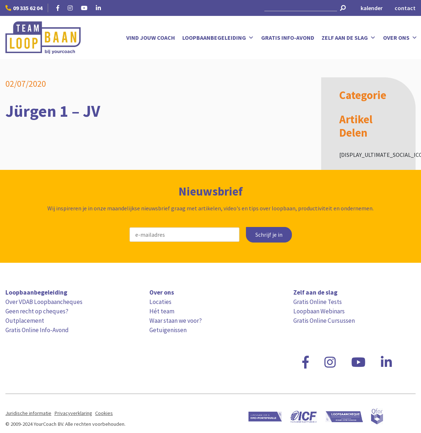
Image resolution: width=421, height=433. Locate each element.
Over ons (400, 37)
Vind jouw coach (150, 37)
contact (405, 8)
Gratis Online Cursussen (324, 321)
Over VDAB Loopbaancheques (43, 302)
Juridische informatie (28, 413)
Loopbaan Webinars (319, 311)
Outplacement (24, 321)
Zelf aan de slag (349, 37)
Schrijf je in (268, 234)
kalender (372, 8)
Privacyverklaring (73, 413)
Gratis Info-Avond (287, 37)
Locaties (160, 302)
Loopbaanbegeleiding (218, 37)
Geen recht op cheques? (36, 311)
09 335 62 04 (23, 8)
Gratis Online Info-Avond (37, 330)
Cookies (104, 413)
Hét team (161, 311)
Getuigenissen (168, 330)
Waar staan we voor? (175, 321)
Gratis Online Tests (317, 302)
